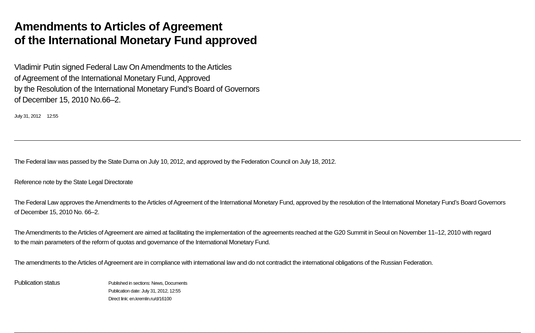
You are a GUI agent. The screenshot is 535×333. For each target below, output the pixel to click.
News (156, 283)
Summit (357, 232)
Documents (176, 283)
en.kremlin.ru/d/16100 (150, 298)
